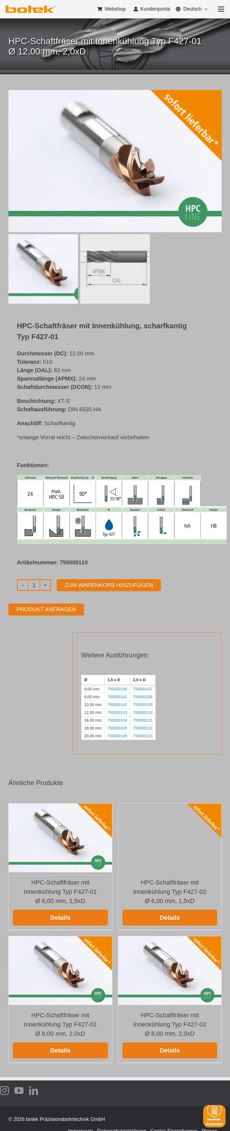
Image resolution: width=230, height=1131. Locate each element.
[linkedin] (33, 1090)
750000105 (117, 728)
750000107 (143, 689)
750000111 (143, 720)
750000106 (117, 736)
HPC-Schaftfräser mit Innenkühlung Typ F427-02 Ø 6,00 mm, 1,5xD (169, 891)
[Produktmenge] (34, 585)
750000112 (143, 728)
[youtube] (19, 1090)
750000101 (117, 697)
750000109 (143, 704)
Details (60, 917)
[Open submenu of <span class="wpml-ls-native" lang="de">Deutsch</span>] (205, 9)
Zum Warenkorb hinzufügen (109, 585)
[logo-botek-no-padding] (31, 7)
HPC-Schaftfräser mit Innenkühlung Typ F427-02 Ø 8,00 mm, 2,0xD (169, 1024)
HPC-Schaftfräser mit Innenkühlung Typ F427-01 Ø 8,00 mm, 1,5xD (60, 891)
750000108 (143, 697)
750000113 (143, 736)
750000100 (117, 689)
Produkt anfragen (46, 609)
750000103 (117, 712)
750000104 (117, 720)
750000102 (117, 704)
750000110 (143, 712)
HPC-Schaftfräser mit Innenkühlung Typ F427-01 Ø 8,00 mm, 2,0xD (60, 1024)
